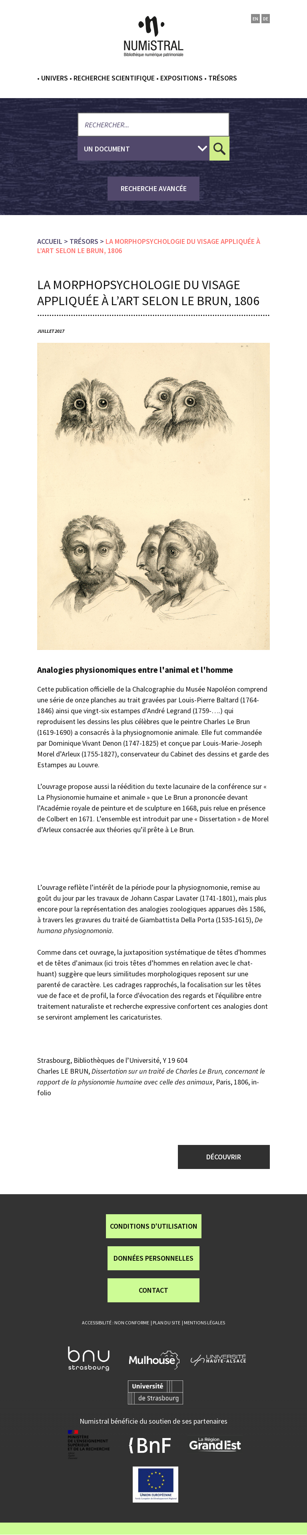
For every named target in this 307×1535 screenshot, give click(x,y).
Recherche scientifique (114, 77)
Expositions (181, 77)
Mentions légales (204, 1323)
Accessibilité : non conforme (115, 1323)
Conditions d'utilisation (153, 1226)
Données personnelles (153, 1258)
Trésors (222, 77)
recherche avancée (154, 188)
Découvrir (223, 1156)
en (255, 19)
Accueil (49, 241)
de (265, 19)
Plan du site (166, 1323)
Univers (54, 77)
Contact (153, 1290)
